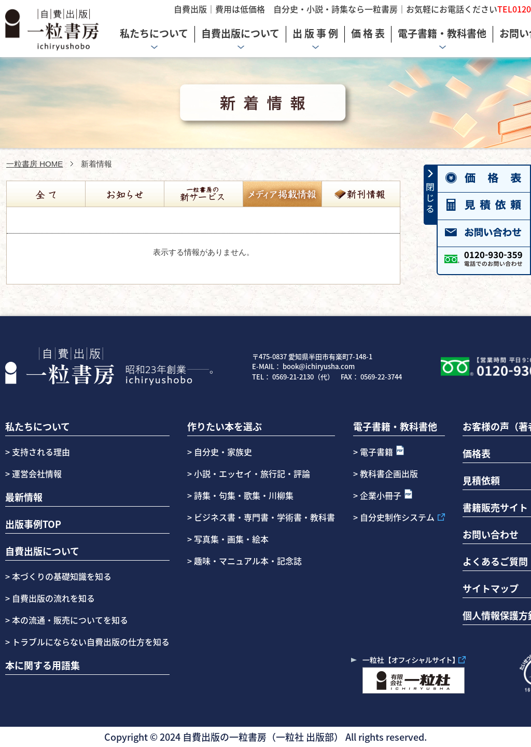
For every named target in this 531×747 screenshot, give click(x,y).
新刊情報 (361, 194)
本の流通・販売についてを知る (69, 620)
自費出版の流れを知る (52, 598)
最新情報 (24, 497)
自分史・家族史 (223, 451)
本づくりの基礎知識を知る (60, 576)
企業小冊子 (380, 495)
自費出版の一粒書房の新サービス (203, 194)
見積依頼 (481, 480)
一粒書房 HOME (34, 163)
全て (45, 194)
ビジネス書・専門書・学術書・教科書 (264, 517)
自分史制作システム (397, 517)
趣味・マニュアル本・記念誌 (248, 560)
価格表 (477, 453)
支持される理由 (41, 451)
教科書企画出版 (389, 473)
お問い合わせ (491, 534)
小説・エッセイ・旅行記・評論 (252, 473)
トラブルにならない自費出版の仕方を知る (90, 641)
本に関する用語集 (42, 665)
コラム (282, 194)
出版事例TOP (33, 524)
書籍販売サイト (495, 507)
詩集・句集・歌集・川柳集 (244, 495)
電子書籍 (376, 451)
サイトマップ (491, 588)
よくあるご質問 (495, 561)
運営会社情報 (37, 473)
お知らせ (124, 194)
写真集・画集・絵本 (231, 539)
